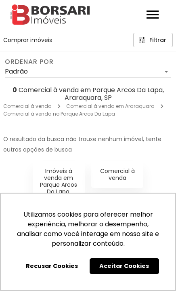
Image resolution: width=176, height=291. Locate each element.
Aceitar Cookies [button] (124, 266)
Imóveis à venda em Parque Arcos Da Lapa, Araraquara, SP (58, 188)
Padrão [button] (16, 71)
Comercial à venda (27, 106)
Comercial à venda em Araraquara (110, 106)
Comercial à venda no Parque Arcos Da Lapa (59, 113)
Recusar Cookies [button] (52, 266)
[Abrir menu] (153, 14)
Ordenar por (29, 62)
